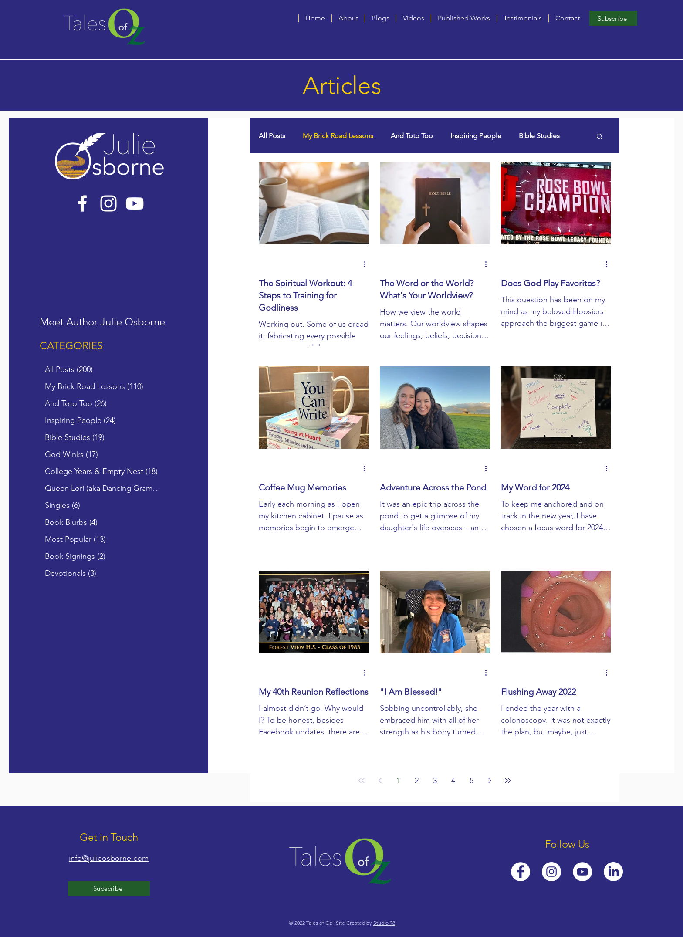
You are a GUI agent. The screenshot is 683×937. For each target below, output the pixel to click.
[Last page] (508, 780)
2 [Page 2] (417, 780)
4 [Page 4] (453, 780)
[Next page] (489, 780)
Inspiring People (475, 136)
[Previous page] (380, 780)
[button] (380, 18)
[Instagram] (108, 203)
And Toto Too (412, 136)
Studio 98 (384, 923)
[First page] (361, 780)
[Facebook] (82, 203)
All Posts (272, 136)
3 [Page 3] (435, 780)
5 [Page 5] (471, 780)
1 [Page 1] (398, 780)
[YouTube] (134, 203)
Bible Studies (539, 136)
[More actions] (367, 264)
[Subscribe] (613, 18)
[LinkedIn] (613, 871)
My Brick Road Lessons (338, 136)
